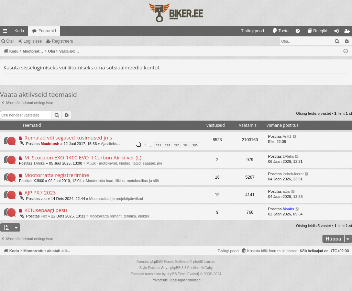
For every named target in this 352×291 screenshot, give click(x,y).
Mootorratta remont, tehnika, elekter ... (121, 216)
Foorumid (47, 31)
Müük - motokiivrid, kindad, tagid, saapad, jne (124, 163)
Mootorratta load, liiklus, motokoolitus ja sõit (122, 181)
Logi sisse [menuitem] (338, 32)
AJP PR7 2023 (40, 192)
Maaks (288, 209)
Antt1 (287, 136)
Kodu (19, 31)
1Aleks (39, 163)
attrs (286, 191)
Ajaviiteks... (110, 144)
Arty (164, 268)
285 (195, 145)
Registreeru (62, 41)
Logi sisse (32, 41)
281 (158, 145)
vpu (44, 199)
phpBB (155, 262)
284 (185, 145)
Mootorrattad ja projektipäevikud (116, 199)
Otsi (9, 41)
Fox (44, 216)
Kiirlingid (6, 32)
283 (176, 145)
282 (167, 145)
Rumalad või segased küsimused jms (68, 137)
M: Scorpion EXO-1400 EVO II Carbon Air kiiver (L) (82, 157)
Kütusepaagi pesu (45, 209)
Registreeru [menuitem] (348, 32)
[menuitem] (249, 31)
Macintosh (50, 144)
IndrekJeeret (293, 174)
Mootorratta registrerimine (56, 174)
